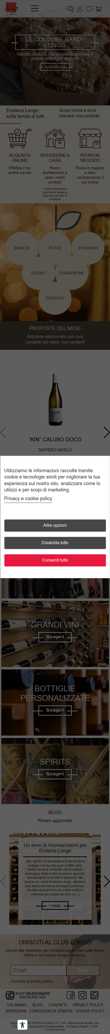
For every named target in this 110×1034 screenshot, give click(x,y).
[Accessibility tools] (22, 1025)
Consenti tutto (55, 560)
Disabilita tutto (55, 543)
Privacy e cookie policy (28, 499)
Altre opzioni (55, 526)
